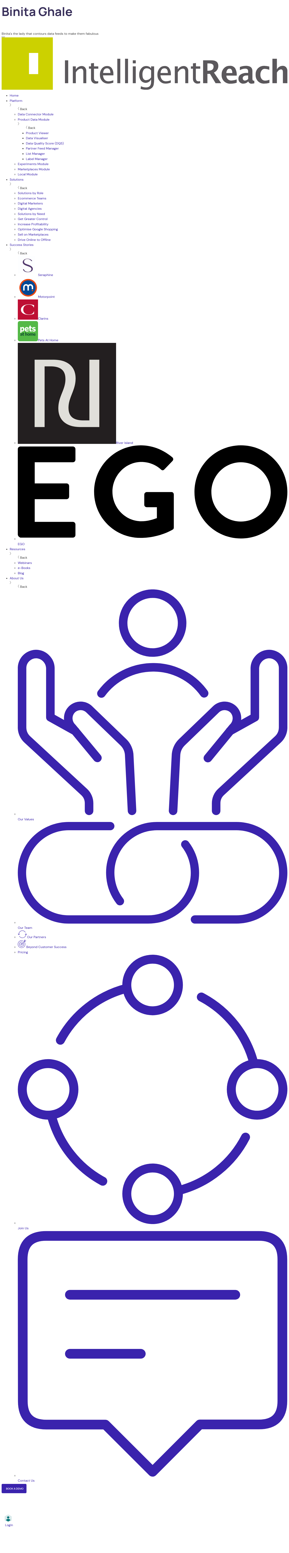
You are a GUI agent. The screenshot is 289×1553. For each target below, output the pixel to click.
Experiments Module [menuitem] (33, 164)
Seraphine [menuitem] (35, 275)
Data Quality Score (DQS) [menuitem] (45, 143)
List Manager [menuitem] (35, 154)
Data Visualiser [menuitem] (37, 138)
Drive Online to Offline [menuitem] (34, 240)
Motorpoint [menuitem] (36, 297)
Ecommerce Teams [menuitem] (32, 198)
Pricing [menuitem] (23, 952)
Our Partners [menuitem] (32, 937)
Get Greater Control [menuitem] (33, 219)
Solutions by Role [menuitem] (30, 193)
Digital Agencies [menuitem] (30, 209)
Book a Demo (14, 1488)
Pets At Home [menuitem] (38, 340)
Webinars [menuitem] (25, 563)
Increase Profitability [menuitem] (33, 224)
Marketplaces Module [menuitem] (34, 169)
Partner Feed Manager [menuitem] (42, 148)
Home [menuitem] (14, 95)
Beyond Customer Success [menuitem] (42, 947)
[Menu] (3, 36)
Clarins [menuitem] (33, 318)
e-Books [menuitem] (24, 568)
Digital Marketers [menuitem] (30, 203)
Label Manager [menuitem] (37, 159)
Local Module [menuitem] (28, 174)
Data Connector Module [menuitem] (36, 114)
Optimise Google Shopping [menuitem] (38, 229)
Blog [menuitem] (21, 573)
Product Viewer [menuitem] (37, 133)
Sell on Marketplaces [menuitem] (33, 234)
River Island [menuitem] (75, 443)
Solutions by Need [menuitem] (31, 214)
